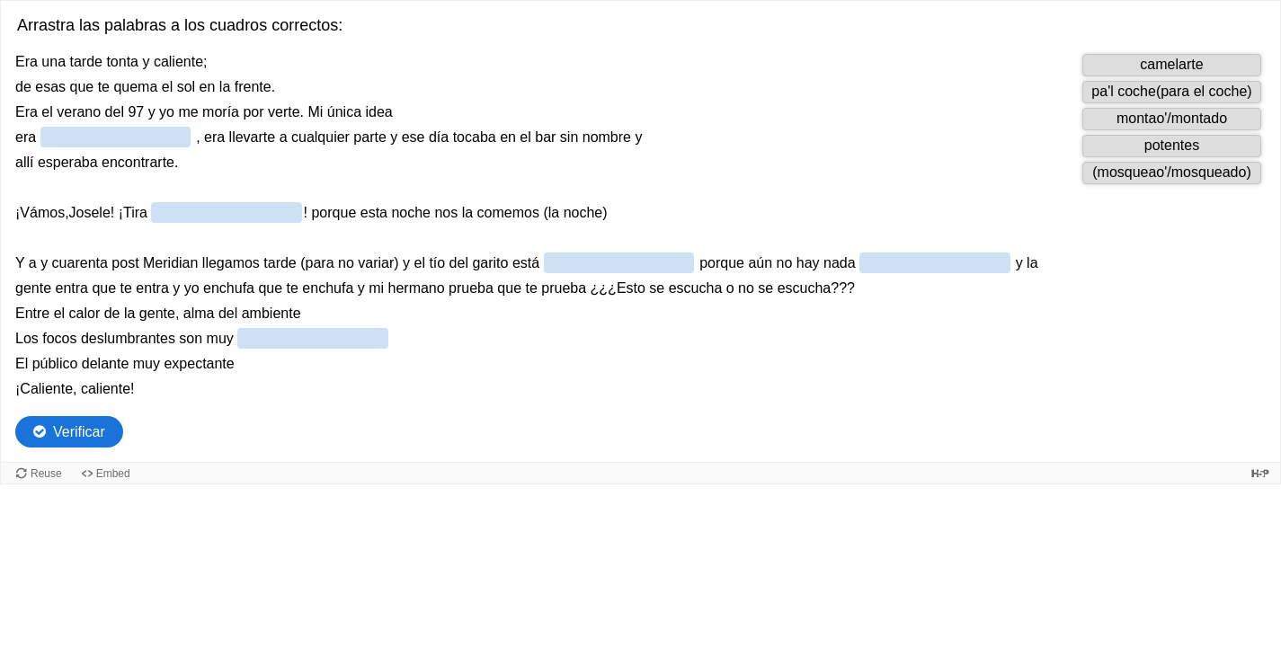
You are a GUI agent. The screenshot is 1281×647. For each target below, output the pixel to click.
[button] (1171, 65)
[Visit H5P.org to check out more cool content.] (1260, 473)
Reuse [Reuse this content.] (46, 473)
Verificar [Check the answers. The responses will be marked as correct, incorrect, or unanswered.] (79, 431)
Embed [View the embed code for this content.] (113, 473)
